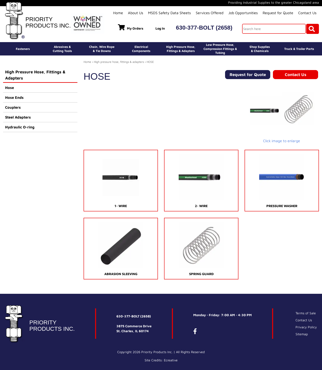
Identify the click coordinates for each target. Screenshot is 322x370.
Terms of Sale (306, 313)
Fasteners (23, 49)
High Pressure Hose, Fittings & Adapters (35, 74)
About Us (135, 13)
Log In (160, 28)
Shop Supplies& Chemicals (260, 49)
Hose (9, 87)
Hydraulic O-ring (19, 127)
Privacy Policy (306, 327)
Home (118, 13)
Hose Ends (14, 97)
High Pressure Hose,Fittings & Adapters (180, 49)
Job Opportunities (243, 13)
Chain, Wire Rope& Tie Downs (101, 49)
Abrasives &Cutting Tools (62, 49)
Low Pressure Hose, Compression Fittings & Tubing (220, 48)
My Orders (130, 27)
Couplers (13, 107)
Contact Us (307, 13)
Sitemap (302, 334)
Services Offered (209, 13)
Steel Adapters (18, 117)
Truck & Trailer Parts (299, 49)
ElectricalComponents (141, 49)
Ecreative (171, 360)
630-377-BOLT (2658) (204, 27)
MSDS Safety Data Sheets (169, 13)
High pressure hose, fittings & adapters (119, 61)
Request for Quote (278, 13)
